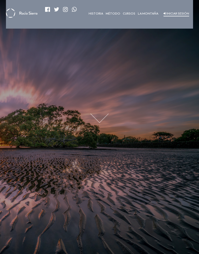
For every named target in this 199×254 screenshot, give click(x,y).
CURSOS (129, 13)
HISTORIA (96, 13)
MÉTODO (113, 13)
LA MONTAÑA (148, 13)
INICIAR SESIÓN (176, 13)
